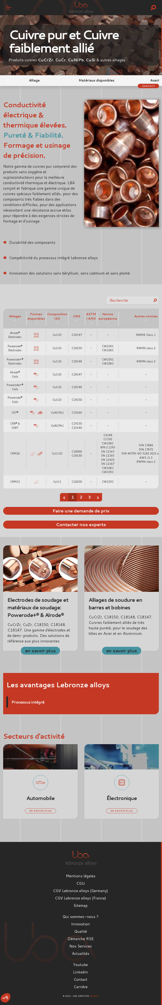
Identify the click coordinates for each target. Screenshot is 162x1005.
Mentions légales (80, 876)
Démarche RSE (81, 938)
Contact (148, 85)
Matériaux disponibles (96, 80)
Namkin (94, 995)
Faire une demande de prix (81, 511)
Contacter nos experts (81, 524)
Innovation (80, 924)
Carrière (81, 986)
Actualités (80, 953)
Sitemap (80, 905)
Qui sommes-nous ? (81, 916)
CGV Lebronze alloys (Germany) (80, 890)
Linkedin (80, 972)
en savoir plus (40, 650)
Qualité (80, 931)
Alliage (34, 80)
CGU (80, 883)
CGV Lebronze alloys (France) (80, 898)
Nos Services (80, 946)
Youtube (80, 964)
